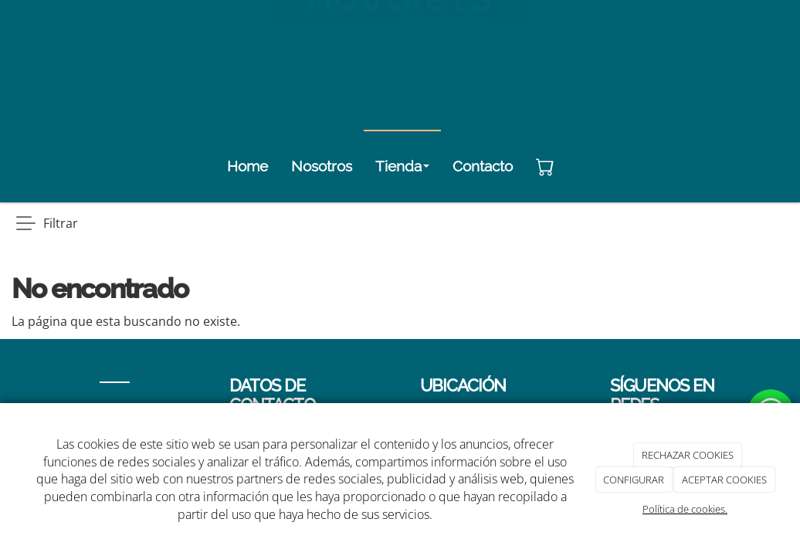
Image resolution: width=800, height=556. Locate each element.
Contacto (483, 166)
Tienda (402, 166)
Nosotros (321, 166)
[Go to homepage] (37, 166)
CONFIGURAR (633, 479)
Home (247, 166)
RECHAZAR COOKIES (688, 455)
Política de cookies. (684, 509)
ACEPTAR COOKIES (724, 479)
